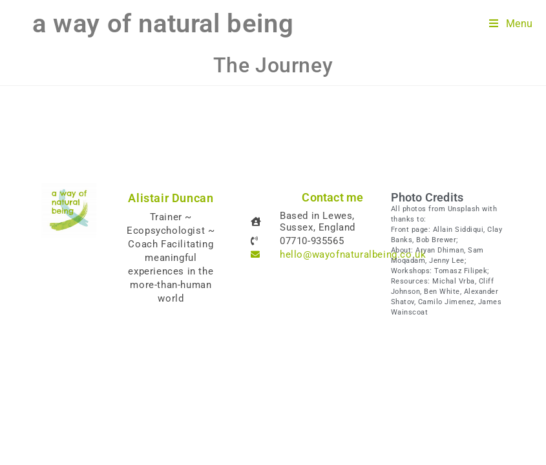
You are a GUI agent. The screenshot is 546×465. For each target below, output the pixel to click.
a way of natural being (162, 23)
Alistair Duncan (170, 198)
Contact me (332, 197)
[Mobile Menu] (511, 23)
